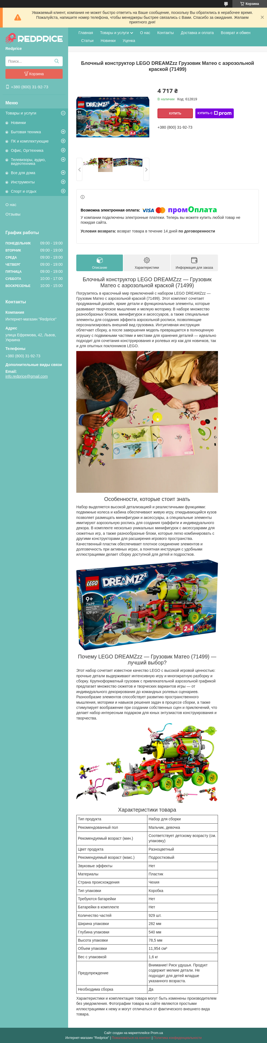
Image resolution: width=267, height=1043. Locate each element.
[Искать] (56, 61)
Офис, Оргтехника (27, 150)
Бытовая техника (26, 132)
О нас (10, 204)
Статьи (87, 40)
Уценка (129, 40)
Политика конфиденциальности (177, 1038)
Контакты (165, 33)
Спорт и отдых (24, 191)
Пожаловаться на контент (131, 1038)
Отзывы (12, 214)
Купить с (215, 113)
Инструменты (23, 182)
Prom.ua (157, 1033)
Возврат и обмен (236, 33)
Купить (175, 113)
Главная (85, 33)
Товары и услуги (20, 113)
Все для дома (23, 173)
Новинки (18, 122)
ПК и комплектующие (30, 141)
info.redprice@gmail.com (26, 376)
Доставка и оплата (197, 33)
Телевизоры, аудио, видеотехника (28, 162)
